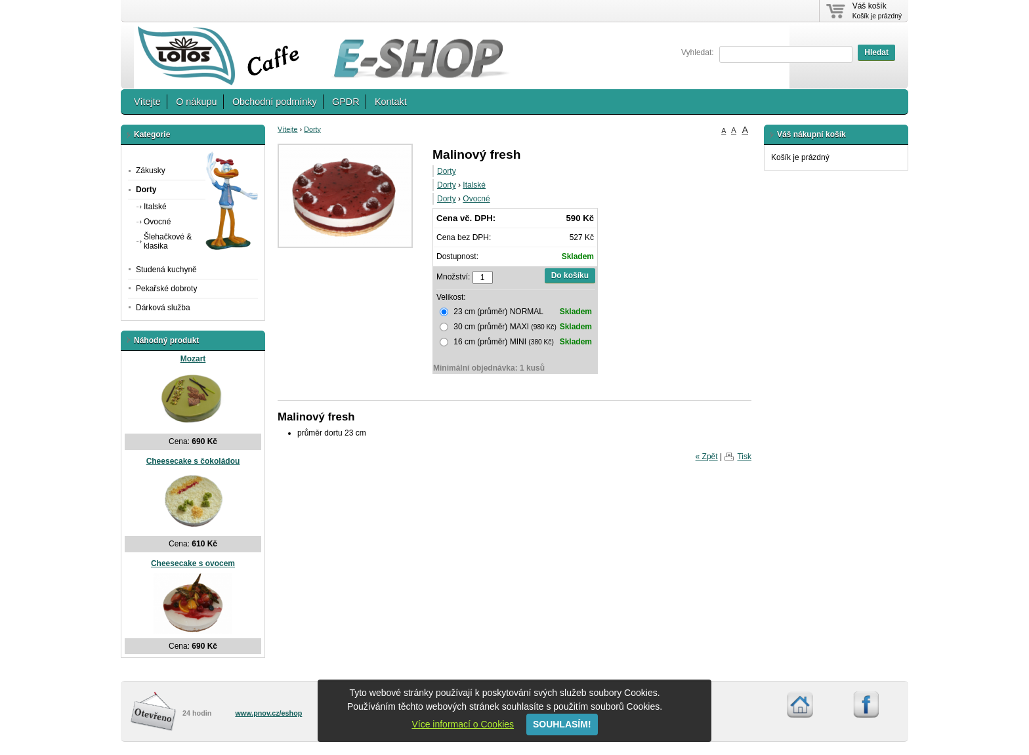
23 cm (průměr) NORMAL (516, 311)
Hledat (876, 52)
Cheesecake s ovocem (193, 563)
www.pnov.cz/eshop (268, 713)
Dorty (312, 129)
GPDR (346, 101)
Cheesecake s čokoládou (193, 461)
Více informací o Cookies (462, 724)
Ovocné (476, 198)
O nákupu (196, 101)
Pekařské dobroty (166, 288)
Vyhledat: (697, 52)
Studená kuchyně (166, 269)
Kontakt (391, 101)
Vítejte (147, 101)
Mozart (193, 358)
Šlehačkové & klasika (168, 241)
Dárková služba (163, 307)
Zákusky (150, 170)
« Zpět (707, 456)
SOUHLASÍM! (562, 724)
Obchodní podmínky (274, 101)
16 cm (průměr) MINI (516, 341)
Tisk (744, 456)
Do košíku (570, 275)
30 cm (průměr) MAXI (516, 326)
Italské (474, 185)
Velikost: (451, 297)
